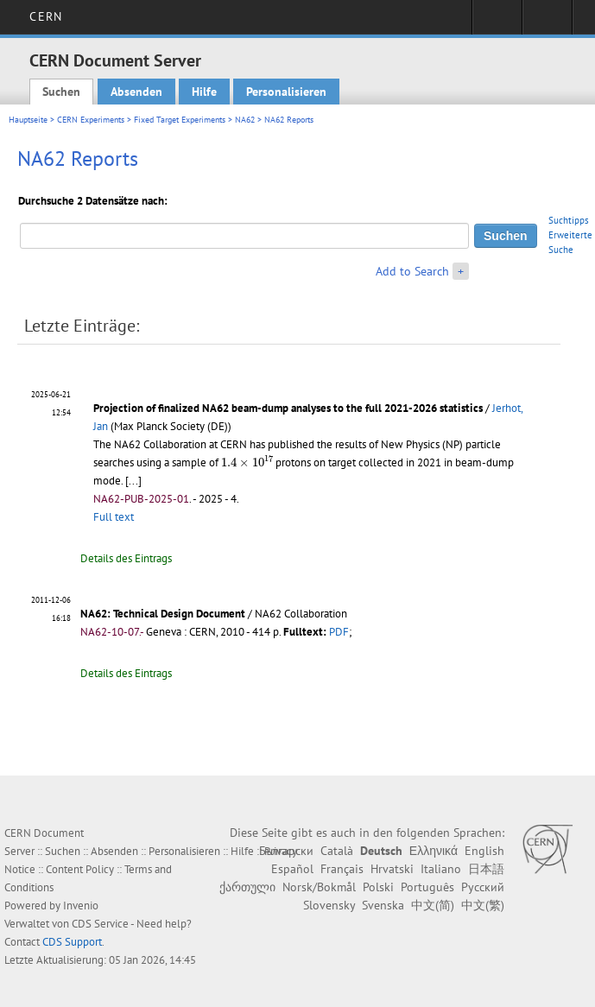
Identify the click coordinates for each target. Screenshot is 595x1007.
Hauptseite (28, 119)
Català (336, 850)
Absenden (136, 91)
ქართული (247, 887)
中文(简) (432, 905)
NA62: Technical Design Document (162, 613)
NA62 (245, 119)
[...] (133, 480)
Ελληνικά (433, 850)
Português (427, 887)
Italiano (441, 869)
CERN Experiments (90, 119)
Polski (378, 887)
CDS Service (100, 923)
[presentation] (247, 460)
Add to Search (412, 271)
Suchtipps (568, 220)
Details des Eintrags (126, 558)
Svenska (383, 905)
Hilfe (204, 91)
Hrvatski (392, 869)
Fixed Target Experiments (179, 119)
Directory (547, 22)
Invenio (80, 905)
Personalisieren (286, 91)
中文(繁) (482, 905)
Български (286, 850)
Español (292, 869)
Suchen (61, 91)
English (484, 850)
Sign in (497, 22)
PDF (339, 631)
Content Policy (80, 869)
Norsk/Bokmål (319, 887)
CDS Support (72, 941)
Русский (482, 887)
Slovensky (329, 905)
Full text (113, 517)
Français (342, 869)
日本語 (486, 869)
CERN (45, 16)
